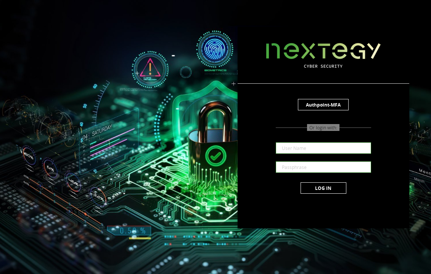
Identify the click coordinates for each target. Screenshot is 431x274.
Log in (323, 188)
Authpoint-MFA (323, 105)
